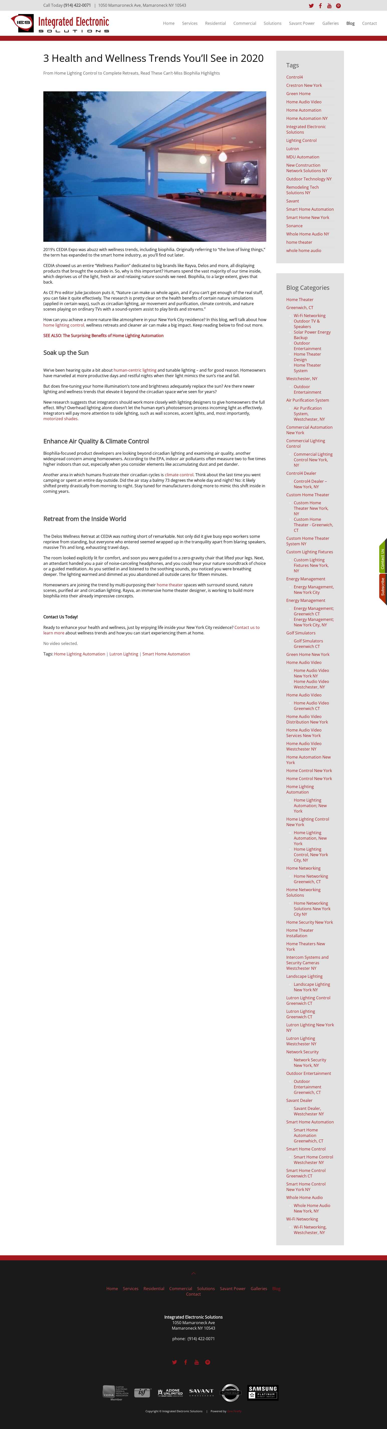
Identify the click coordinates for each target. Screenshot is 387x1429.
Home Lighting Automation (79, 654)
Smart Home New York (307, 217)
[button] (193, 1273)
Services (190, 23)
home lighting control (63, 325)
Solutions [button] (273, 23)
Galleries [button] (330, 23)
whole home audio (303, 250)
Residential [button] (215, 23)
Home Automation (303, 110)
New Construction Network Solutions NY (306, 167)
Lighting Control (301, 140)
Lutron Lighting (123, 654)
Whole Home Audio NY (307, 234)
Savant (292, 201)
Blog (350, 23)
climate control (179, 475)
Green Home (298, 93)
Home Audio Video (304, 102)
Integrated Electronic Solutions (306, 129)
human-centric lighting (135, 370)
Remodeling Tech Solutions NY (302, 189)
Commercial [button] (244, 23)
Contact (369, 23)
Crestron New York (304, 85)
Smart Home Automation (166, 654)
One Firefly (234, 1411)
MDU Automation (302, 157)
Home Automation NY (307, 118)
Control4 (294, 77)
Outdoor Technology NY (309, 179)
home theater (170, 585)
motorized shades (60, 418)
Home (169, 23)
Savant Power (302, 23)
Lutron (292, 148)
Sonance (294, 225)
